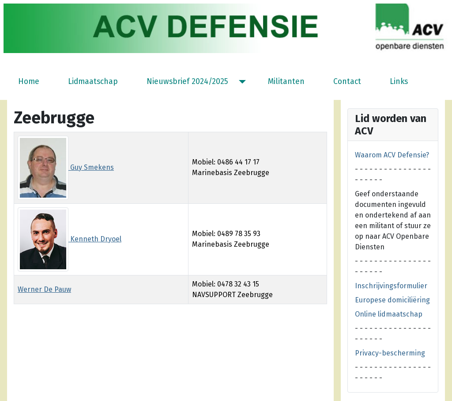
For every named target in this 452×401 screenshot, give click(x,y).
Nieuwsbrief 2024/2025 (187, 81)
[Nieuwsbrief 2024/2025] (240, 82)
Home (28, 81)
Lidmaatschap (93, 81)
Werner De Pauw (44, 289)
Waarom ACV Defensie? (392, 155)
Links (399, 81)
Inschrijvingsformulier (391, 286)
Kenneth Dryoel (69, 239)
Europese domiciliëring (392, 300)
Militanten (286, 81)
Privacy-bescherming (390, 353)
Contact (347, 81)
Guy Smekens (66, 167)
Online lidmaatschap (388, 314)
